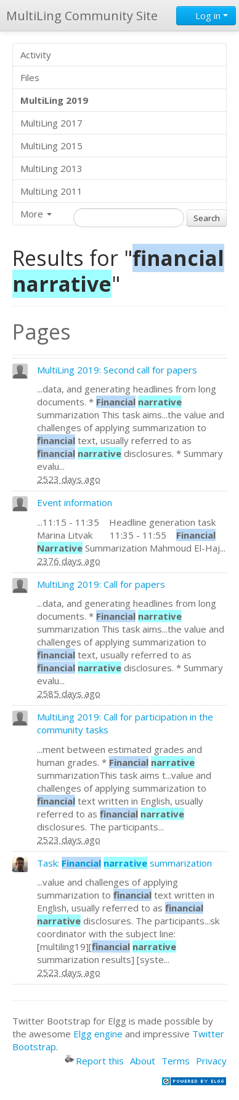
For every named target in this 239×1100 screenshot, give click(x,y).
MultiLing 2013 (51, 168)
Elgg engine (98, 1034)
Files (29, 77)
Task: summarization (124, 863)
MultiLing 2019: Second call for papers (117, 370)
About (142, 1061)
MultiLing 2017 (51, 123)
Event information (74, 502)
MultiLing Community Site (82, 15)
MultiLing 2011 (51, 191)
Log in (206, 15)
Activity (35, 55)
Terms (175, 1061)
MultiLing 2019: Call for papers (101, 584)
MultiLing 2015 (51, 145)
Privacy (211, 1061)
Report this (94, 1061)
